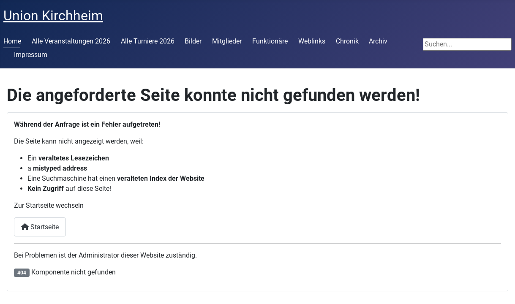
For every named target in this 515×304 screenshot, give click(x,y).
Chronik (347, 41)
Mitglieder (227, 41)
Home (12, 41)
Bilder (193, 41)
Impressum (30, 55)
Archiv (378, 41)
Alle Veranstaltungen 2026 (71, 41)
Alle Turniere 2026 (147, 41)
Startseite (40, 227)
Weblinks (311, 41)
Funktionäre (270, 41)
